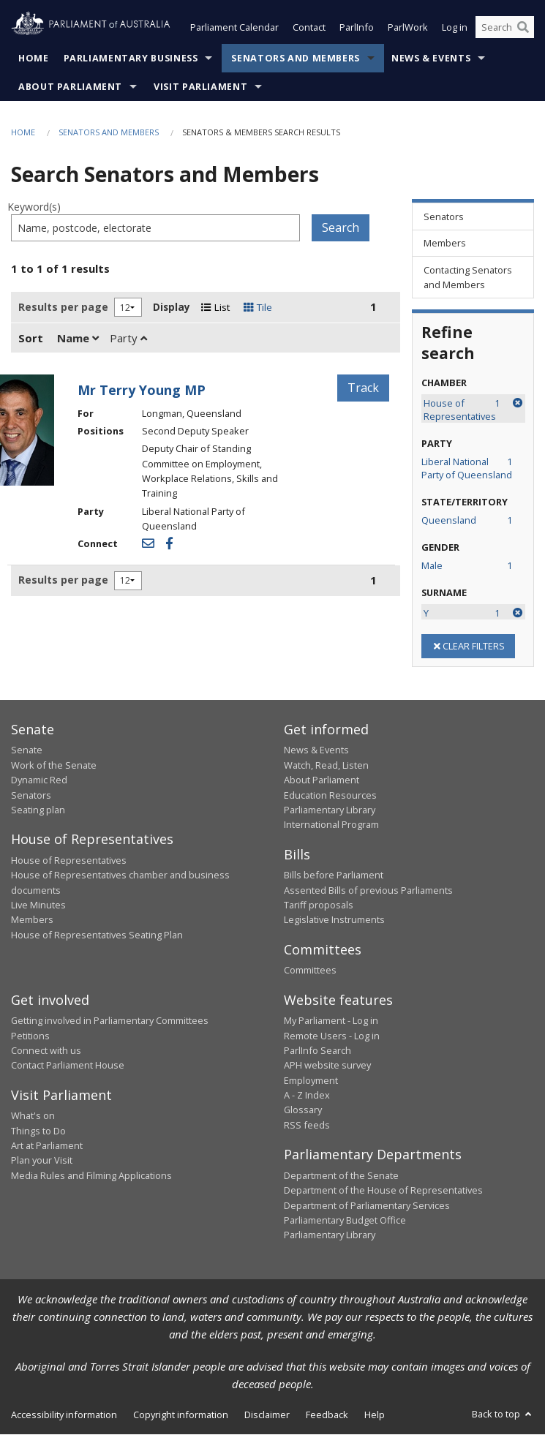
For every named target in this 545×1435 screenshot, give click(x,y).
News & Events (430, 58)
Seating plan (38, 809)
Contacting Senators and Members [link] (468, 277)
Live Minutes (38, 904)
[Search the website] (505, 28)
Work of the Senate (54, 765)
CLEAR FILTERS (468, 645)
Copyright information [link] (180, 1414)
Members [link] (445, 243)
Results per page (63, 307)
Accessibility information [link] (64, 1414)
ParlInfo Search (317, 1050)
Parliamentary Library (329, 809)
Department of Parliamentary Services (367, 1205)
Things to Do (38, 1130)
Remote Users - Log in (332, 1035)
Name (78, 338)
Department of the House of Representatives (383, 1190)
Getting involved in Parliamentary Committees (109, 1021)
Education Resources (330, 795)
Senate (26, 750)
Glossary (303, 1110)
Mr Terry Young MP (142, 390)
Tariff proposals (318, 904)
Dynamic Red (39, 780)
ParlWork (408, 27)
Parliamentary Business (131, 58)
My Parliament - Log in (331, 1021)
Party (128, 338)
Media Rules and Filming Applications (91, 1175)
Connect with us (46, 1050)
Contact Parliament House (67, 1065)
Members (32, 920)
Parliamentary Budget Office (345, 1220)
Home (33, 58)
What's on (33, 1116)
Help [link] (374, 1414)
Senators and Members (295, 58)
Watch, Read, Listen (326, 765)
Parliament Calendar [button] (234, 27)
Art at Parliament (47, 1145)
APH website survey (327, 1065)
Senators (31, 795)
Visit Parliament (200, 86)
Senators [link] (444, 216)
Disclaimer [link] (267, 1414)
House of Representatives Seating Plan (97, 934)
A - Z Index (307, 1095)
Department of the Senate (341, 1175)
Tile (258, 307)
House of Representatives (69, 860)
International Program (331, 825)
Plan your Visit (41, 1160)
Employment (311, 1080)
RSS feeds (307, 1124)
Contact (309, 27)
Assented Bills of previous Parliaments (368, 890)
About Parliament (70, 86)
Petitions (30, 1035)
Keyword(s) (34, 207)
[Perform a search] (523, 28)
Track (363, 388)
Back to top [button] (503, 1413)
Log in (454, 27)
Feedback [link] (327, 1414)
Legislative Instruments (334, 920)
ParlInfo (356, 27)
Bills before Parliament (333, 875)
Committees (310, 970)
